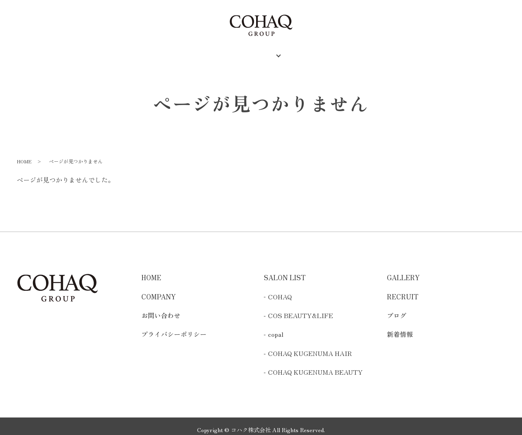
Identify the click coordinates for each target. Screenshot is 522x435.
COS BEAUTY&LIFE (300, 307)
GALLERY (315, 50)
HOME (152, 50)
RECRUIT (364, 50)
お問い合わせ (160, 307)
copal (275, 327)
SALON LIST (251, 50)
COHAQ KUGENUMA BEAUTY (315, 364)
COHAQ (280, 289)
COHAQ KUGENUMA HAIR (310, 345)
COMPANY (197, 50)
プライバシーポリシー (173, 327)
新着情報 (400, 327)
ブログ (396, 307)
